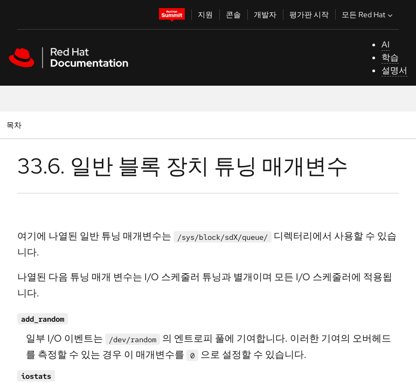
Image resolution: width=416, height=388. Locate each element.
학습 (390, 57)
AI (386, 44)
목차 (15, 125)
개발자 (265, 14)
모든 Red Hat (368, 14)
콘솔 (233, 14)
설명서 (394, 70)
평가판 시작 (309, 14)
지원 (205, 14)
